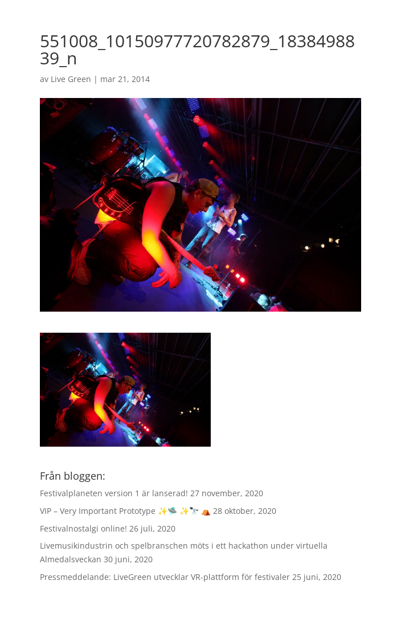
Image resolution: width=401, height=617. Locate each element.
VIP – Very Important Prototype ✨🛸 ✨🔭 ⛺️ (125, 510)
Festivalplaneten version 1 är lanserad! (114, 493)
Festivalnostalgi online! (83, 528)
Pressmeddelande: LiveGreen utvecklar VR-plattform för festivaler (165, 576)
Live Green (71, 78)
